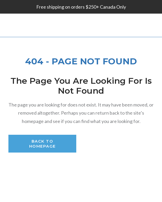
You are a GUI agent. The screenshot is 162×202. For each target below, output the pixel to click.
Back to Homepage (42, 144)
